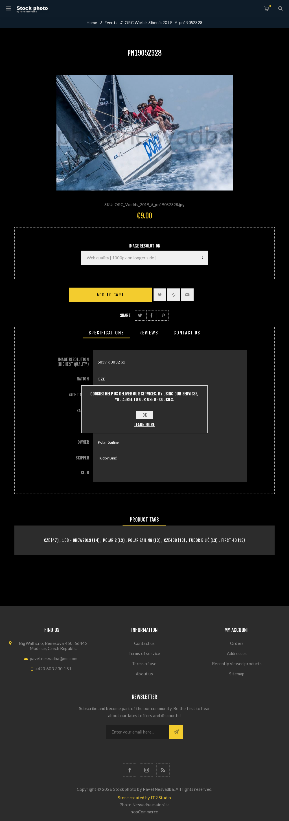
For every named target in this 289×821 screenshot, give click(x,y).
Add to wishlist (160, 294)
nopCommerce (144, 811)
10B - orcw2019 (76, 540)
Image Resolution (144, 246)
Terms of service (144, 653)
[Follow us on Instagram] (146, 770)
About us (144, 673)
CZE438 (170, 540)
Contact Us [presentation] (187, 333)
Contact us (144, 643)
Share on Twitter (140, 315)
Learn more (144, 424)
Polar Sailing (140, 540)
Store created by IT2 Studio (144, 797)
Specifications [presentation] (106, 333)
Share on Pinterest (163, 315)
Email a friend (187, 294)
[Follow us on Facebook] (129, 770)
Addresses (237, 653)
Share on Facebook (151, 315)
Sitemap (236, 673)
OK (145, 415)
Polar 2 (109, 540)
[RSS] (163, 770)
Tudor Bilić (199, 540)
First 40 (229, 540)
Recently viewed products (237, 663)
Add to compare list (173, 294)
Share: (126, 315)
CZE (47, 540)
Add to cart (110, 294)
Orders (237, 643)
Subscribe (176, 732)
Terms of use (144, 663)
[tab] (106, 332)
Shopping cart (270, 6)
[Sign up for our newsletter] (137, 732)
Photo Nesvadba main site (144, 804)
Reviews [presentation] (148, 333)
